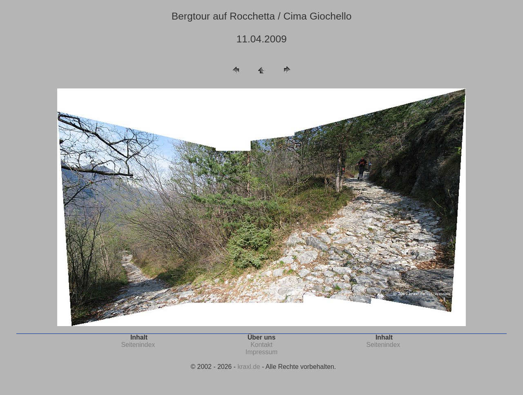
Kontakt (261, 344)
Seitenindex (138, 344)
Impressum (261, 352)
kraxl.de (248, 366)
